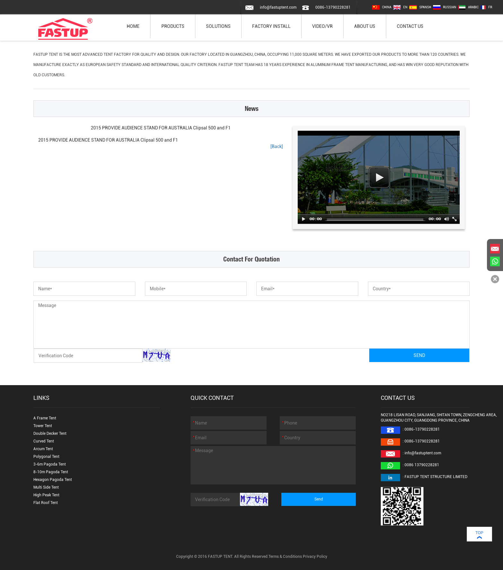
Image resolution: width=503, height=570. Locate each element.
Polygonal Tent (46, 456)
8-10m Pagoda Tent (50, 472)
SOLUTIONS (218, 26)
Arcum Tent (43, 449)
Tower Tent (42, 426)
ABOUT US (364, 26)
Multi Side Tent (46, 487)
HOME (133, 26)
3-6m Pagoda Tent (49, 464)
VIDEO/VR (322, 26)
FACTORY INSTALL (271, 26)
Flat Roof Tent (45, 502)
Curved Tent (43, 441)
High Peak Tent (46, 495)
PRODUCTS (172, 26)
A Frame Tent (44, 418)
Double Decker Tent (49, 433)
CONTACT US (410, 26)
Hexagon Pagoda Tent (52, 479)
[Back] (276, 146)
